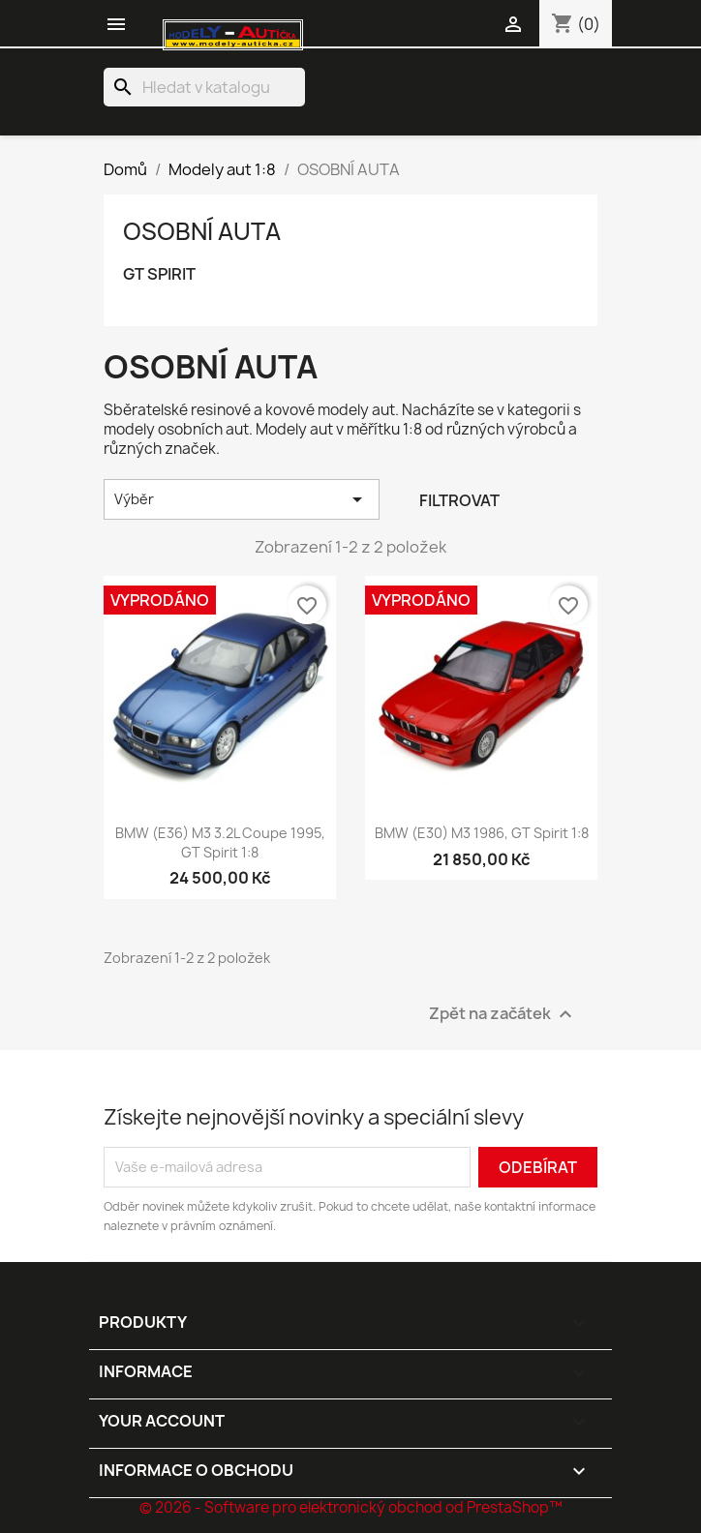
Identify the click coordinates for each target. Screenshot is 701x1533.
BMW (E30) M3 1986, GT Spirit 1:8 (482, 833)
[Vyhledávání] (204, 87)
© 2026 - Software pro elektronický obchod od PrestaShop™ (351, 1507)
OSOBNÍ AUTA (202, 231)
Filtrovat (459, 500)
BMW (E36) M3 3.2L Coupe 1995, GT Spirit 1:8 (220, 842)
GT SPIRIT (159, 274)
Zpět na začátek (503, 1014)
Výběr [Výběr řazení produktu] (241, 499)
